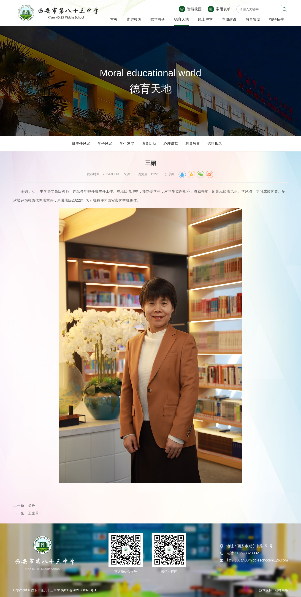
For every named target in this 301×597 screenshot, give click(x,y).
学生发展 (126, 143)
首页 (113, 19)
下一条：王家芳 (26, 513)
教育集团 (253, 19)
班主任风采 (81, 143)
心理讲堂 (170, 143)
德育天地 (181, 19)
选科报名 (214, 143)
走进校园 (134, 19)
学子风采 (105, 143)
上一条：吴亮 (24, 505)
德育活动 (148, 143)
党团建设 (229, 19)
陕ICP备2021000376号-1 (78, 590)
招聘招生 (276, 19)
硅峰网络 (281, 590)
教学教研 (157, 19)
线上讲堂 (205, 19)
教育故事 (192, 143)
